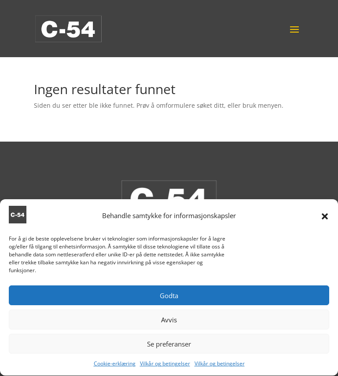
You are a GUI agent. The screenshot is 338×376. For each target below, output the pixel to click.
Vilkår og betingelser (165, 365)
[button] (324, 217)
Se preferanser (169, 345)
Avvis (169, 321)
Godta (169, 297)
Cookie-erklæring (115, 365)
